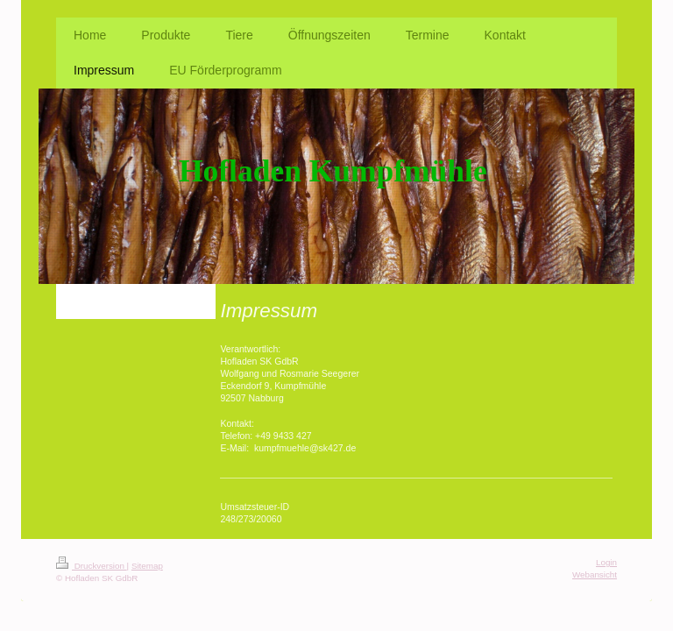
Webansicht (594, 574)
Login (606, 562)
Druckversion (91, 566)
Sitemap (147, 566)
